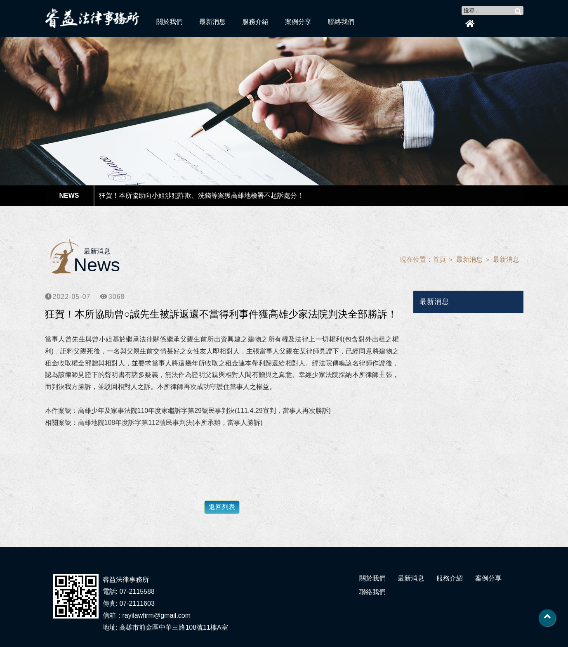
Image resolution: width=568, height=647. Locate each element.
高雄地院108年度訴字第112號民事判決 (135, 422)
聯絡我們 (341, 21)
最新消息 (212, 21)
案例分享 (298, 21)
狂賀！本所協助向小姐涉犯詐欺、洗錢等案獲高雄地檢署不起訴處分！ (201, 195)
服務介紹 (255, 21)
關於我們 (169, 21)
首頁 (439, 259)
